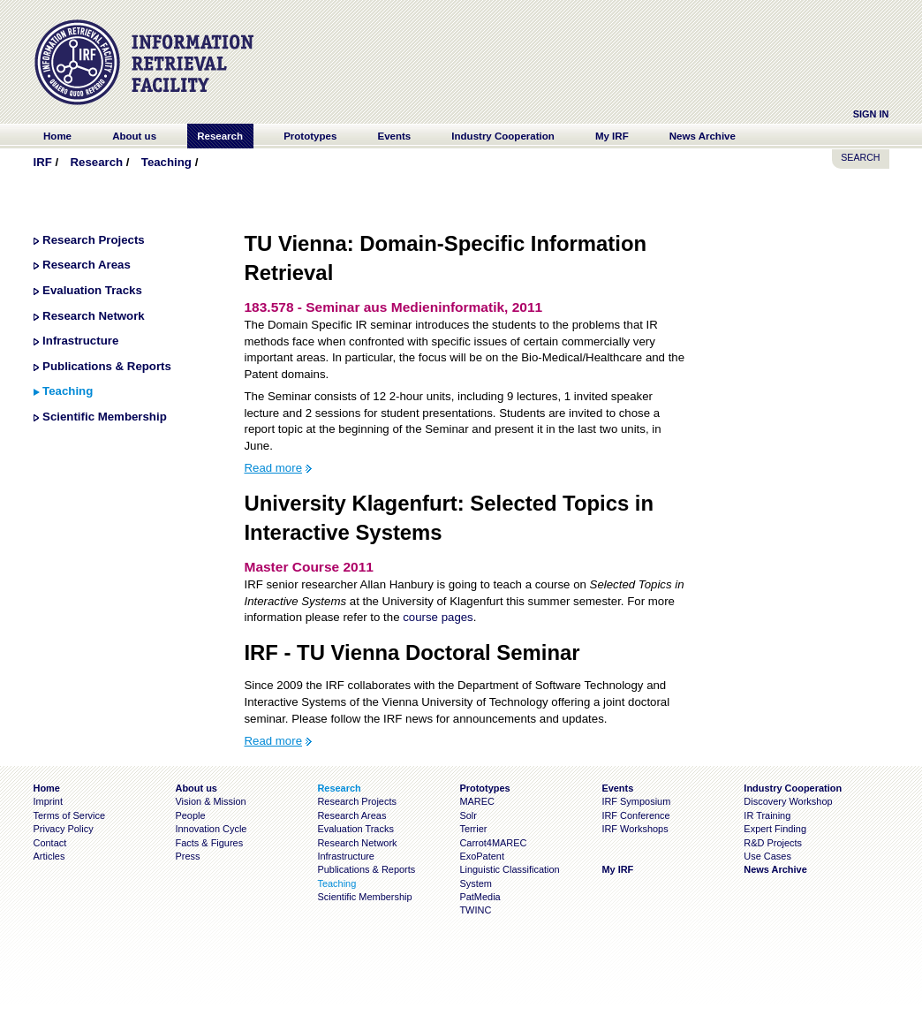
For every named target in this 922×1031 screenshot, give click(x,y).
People (190, 815)
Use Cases (767, 856)
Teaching (166, 162)
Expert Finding (775, 828)
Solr (467, 815)
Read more (273, 467)
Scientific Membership (104, 416)
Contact (50, 843)
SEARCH (860, 157)
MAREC (477, 801)
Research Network (93, 315)
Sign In (871, 114)
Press (187, 856)
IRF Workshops (634, 828)
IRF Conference (635, 815)
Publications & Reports (106, 366)
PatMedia (479, 896)
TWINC (475, 910)
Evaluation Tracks (92, 290)
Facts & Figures (209, 843)
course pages (438, 617)
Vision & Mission (210, 801)
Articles (49, 856)
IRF (43, 162)
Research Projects (93, 239)
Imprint (48, 801)
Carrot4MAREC (492, 843)
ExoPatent (481, 856)
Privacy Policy (64, 828)
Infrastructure (80, 340)
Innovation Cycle (210, 828)
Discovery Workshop (788, 801)
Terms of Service (70, 815)
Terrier (473, 828)
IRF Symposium (635, 801)
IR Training (767, 815)
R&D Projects (773, 843)
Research (96, 162)
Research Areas (86, 264)
